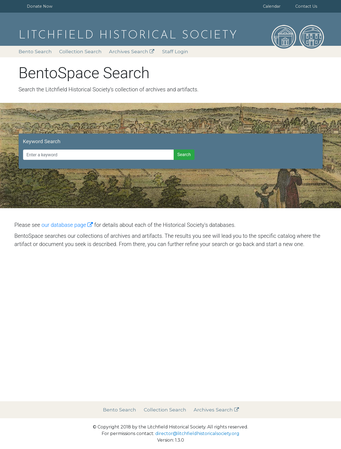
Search (184, 154)
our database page (67, 225)
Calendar (271, 6)
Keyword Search (42, 141)
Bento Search (35, 51)
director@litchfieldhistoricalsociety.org (197, 433)
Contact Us (306, 6)
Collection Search (80, 51)
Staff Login (175, 51)
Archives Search (131, 51)
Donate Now (40, 6)
